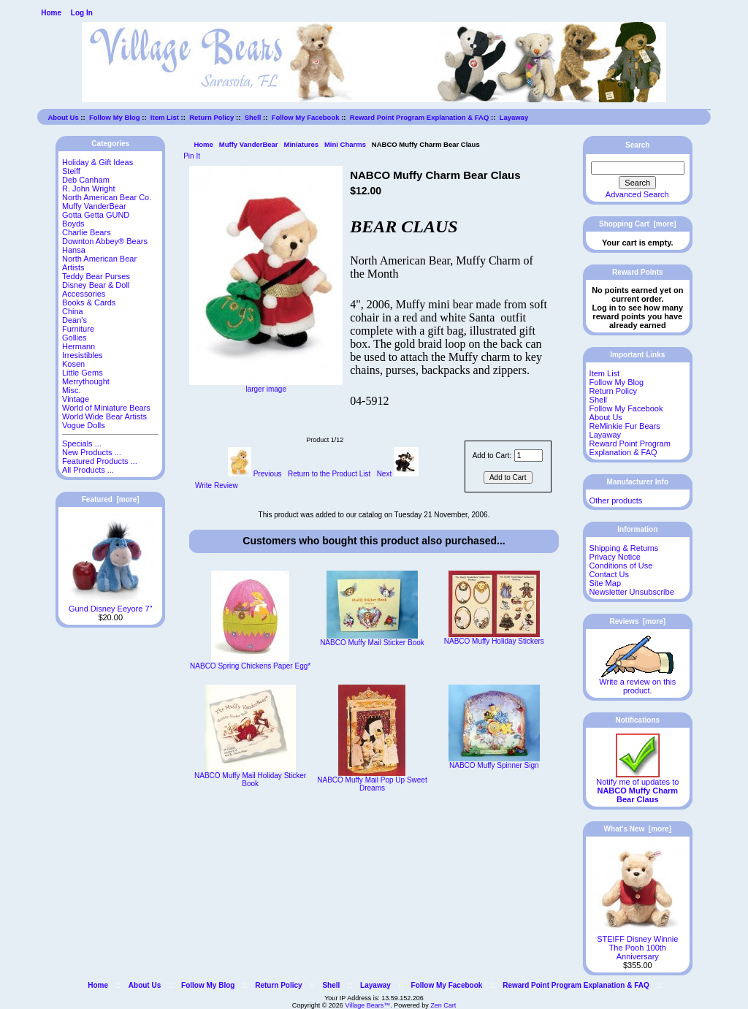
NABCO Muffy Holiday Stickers (494, 641)
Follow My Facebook (306, 117)
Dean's (74, 320)
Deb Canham (86, 179)
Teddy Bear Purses (96, 276)
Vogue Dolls (83, 425)
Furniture (78, 328)
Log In (82, 13)
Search (637, 145)
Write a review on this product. (637, 682)
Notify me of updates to (637, 787)
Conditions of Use (621, 565)
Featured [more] (111, 499)
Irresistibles (82, 355)
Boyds (73, 223)
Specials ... (82, 443)
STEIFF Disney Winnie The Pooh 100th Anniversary (637, 944)
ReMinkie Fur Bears (624, 426)
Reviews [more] (637, 621)
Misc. (71, 390)
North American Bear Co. (106, 197)
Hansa (73, 249)
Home (51, 13)
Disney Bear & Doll (95, 285)
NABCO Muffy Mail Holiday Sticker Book (250, 780)
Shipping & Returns (624, 548)
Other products (616, 500)
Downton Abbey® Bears (105, 241)
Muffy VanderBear (248, 144)
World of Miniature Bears (106, 407)
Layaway (514, 117)
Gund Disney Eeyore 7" (110, 605)
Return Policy (211, 117)
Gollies (74, 337)
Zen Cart (443, 1005)
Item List (164, 117)
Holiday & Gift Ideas (97, 162)
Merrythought (86, 381)
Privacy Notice (615, 556)
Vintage (75, 399)
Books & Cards (88, 302)
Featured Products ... (99, 461)
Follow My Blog (114, 117)
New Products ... (91, 452)
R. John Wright (88, 188)
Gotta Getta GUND (95, 214)
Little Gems (82, 372)
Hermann (78, 346)
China (72, 311)
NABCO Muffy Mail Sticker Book (372, 643)
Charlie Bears (86, 232)
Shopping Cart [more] (637, 224)
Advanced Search (637, 194)
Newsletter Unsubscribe (631, 591)
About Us (62, 117)
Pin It (191, 156)
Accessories (83, 293)
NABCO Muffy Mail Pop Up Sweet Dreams (372, 784)
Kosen (73, 363)
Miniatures (300, 144)
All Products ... (88, 469)
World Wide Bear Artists (104, 416)
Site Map (605, 583)
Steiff (71, 171)
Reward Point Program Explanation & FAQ (419, 117)
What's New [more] (637, 829)
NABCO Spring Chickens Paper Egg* (250, 666)
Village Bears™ (367, 1005)
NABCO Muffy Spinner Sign (494, 765)
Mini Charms (345, 144)
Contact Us (609, 574)
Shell (253, 117)
